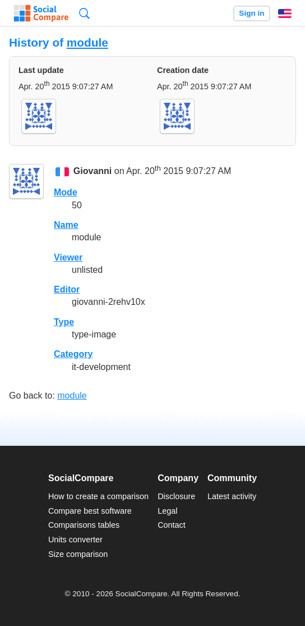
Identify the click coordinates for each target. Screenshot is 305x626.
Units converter (75, 539)
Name (66, 225)
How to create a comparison (98, 496)
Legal (167, 510)
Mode (65, 192)
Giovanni (92, 171)
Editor (67, 289)
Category (73, 354)
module (87, 42)
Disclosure (176, 496)
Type (64, 322)
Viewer (68, 257)
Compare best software (90, 510)
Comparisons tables (83, 524)
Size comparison (78, 554)
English (285, 13)
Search (84, 13)
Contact (172, 524)
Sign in (251, 13)
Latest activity (231, 496)
